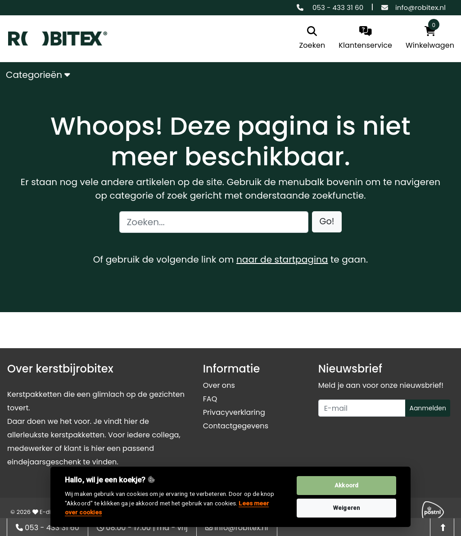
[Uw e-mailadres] (362, 408)
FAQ (210, 399)
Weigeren (346, 507)
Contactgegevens (235, 426)
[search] (312, 38)
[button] (327, 221)
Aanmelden (427, 408)
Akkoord (346, 485)
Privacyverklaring (234, 412)
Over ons (219, 385)
